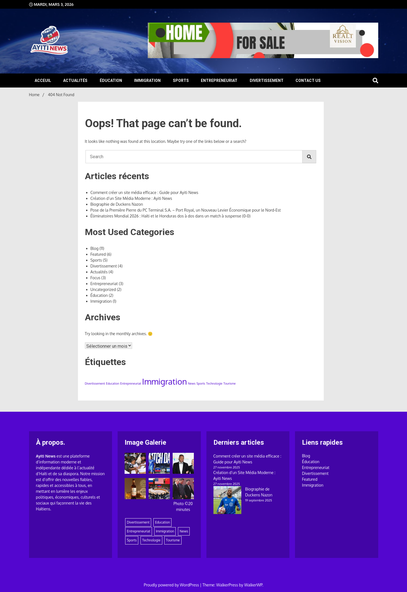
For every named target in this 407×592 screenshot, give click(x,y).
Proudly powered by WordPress (172, 584)
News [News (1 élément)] (192, 383)
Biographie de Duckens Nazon (117, 204)
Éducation (111, 80)
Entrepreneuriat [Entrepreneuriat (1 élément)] (130, 383)
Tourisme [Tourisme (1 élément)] (229, 383)
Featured (98, 254)
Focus (96, 277)
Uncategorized (103, 289)
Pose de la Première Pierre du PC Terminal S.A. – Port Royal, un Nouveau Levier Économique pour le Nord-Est (186, 210)
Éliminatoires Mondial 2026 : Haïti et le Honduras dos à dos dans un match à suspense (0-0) (171, 216)
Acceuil (43, 80)
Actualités (75, 80)
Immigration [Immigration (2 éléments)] (164, 381)
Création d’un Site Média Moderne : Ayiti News (131, 198)
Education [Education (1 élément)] (112, 383)
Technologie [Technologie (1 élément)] (214, 383)
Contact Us (308, 80)
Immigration (147, 80)
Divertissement (267, 80)
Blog (95, 248)
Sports (181, 80)
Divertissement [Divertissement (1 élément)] (95, 383)
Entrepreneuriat (219, 80)
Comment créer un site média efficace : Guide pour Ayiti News (144, 192)
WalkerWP (253, 584)
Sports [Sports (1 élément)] (200, 383)
